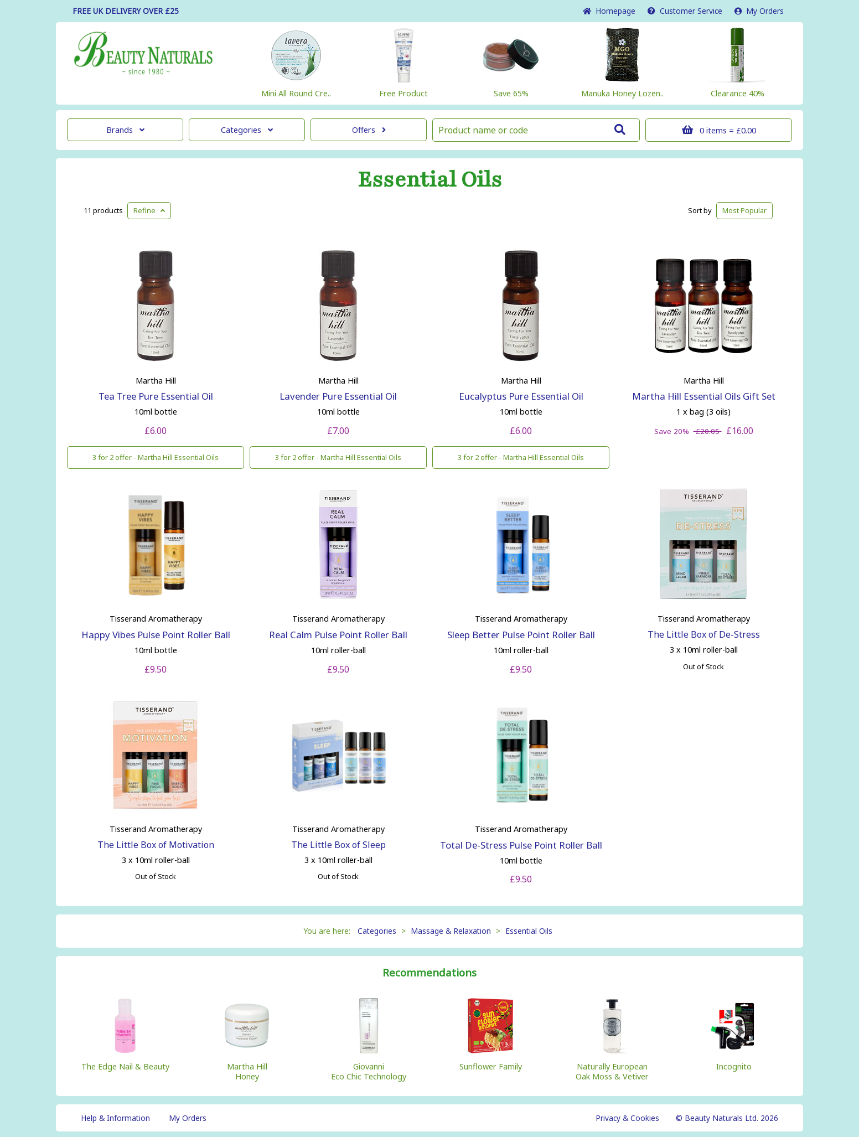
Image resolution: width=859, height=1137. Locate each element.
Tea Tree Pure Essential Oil (156, 396)
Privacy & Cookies (627, 1118)
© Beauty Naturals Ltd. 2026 (727, 1118)
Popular (744, 210)
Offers (369, 130)
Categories (247, 130)
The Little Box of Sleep (338, 845)
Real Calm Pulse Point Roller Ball (338, 634)
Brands (125, 130)
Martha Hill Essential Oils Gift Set (703, 396)
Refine (149, 210)
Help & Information (115, 1118)
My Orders (759, 11)
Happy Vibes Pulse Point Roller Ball (155, 634)
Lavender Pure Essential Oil (338, 396)
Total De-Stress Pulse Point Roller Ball (521, 845)
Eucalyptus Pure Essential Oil (521, 396)
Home (609, 11)
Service (685, 11)
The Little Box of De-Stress (704, 634)
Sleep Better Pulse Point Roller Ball (521, 634)
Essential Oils (430, 180)
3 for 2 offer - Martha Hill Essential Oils (155, 457)
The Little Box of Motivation (155, 845)
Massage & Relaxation (451, 931)
